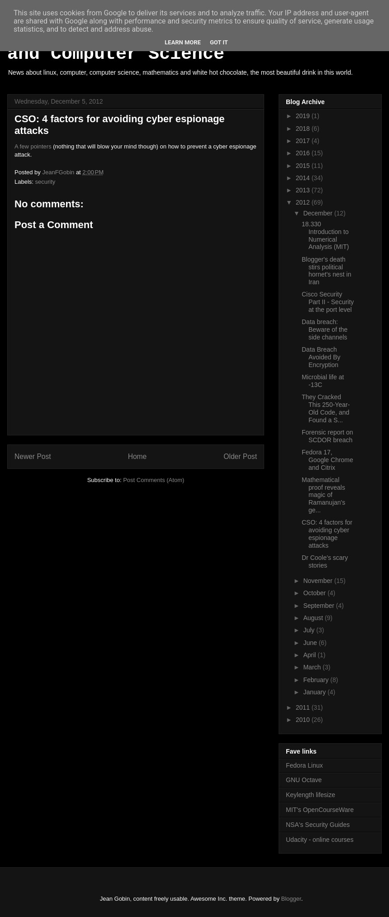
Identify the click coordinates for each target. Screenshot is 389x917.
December (318, 213)
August (313, 617)
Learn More (183, 42)
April (310, 655)
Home (137, 456)
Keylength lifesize (310, 794)
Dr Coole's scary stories (325, 561)
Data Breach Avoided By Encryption (321, 357)
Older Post (240, 456)
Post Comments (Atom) (153, 480)
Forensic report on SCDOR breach (327, 436)
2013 (304, 190)
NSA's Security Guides (318, 824)
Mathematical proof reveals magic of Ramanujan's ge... (323, 495)
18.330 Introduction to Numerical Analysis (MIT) (325, 235)
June (310, 642)
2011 (304, 707)
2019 (304, 115)
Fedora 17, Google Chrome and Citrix (327, 460)
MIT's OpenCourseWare (320, 809)
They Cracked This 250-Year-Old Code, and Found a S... (326, 408)
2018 (304, 128)
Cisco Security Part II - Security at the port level (328, 302)
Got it (219, 42)
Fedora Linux (304, 765)
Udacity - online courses (319, 839)
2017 (304, 140)
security (45, 181)
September (319, 605)
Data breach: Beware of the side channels (324, 329)
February (316, 679)
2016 (304, 153)
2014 (304, 177)
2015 (304, 165)
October (315, 593)
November (318, 580)
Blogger (291, 898)
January (315, 692)
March (313, 667)
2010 (304, 719)
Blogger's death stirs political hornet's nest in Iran (326, 271)
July (309, 630)
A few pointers (33, 146)
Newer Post (32, 456)
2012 (304, 202)
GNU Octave (304, 779)
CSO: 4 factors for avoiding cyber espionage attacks (327, 534)
